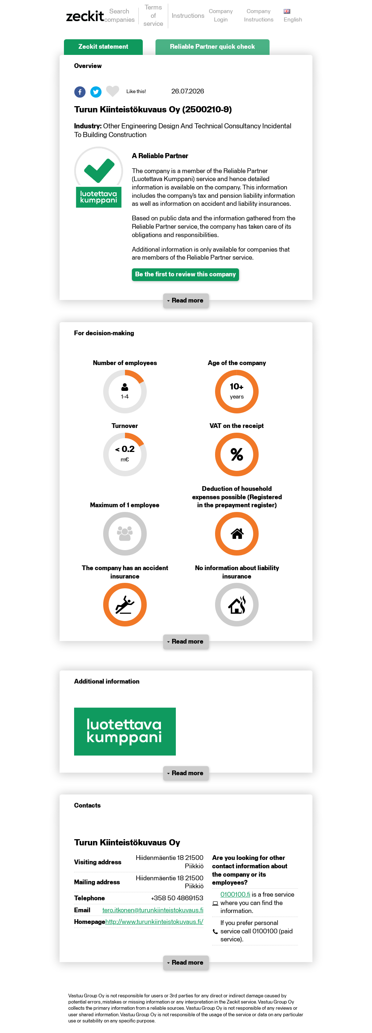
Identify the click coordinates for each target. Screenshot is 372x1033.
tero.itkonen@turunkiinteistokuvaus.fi (152, 910)
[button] (80, 92)
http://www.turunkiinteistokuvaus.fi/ (154, 922)
